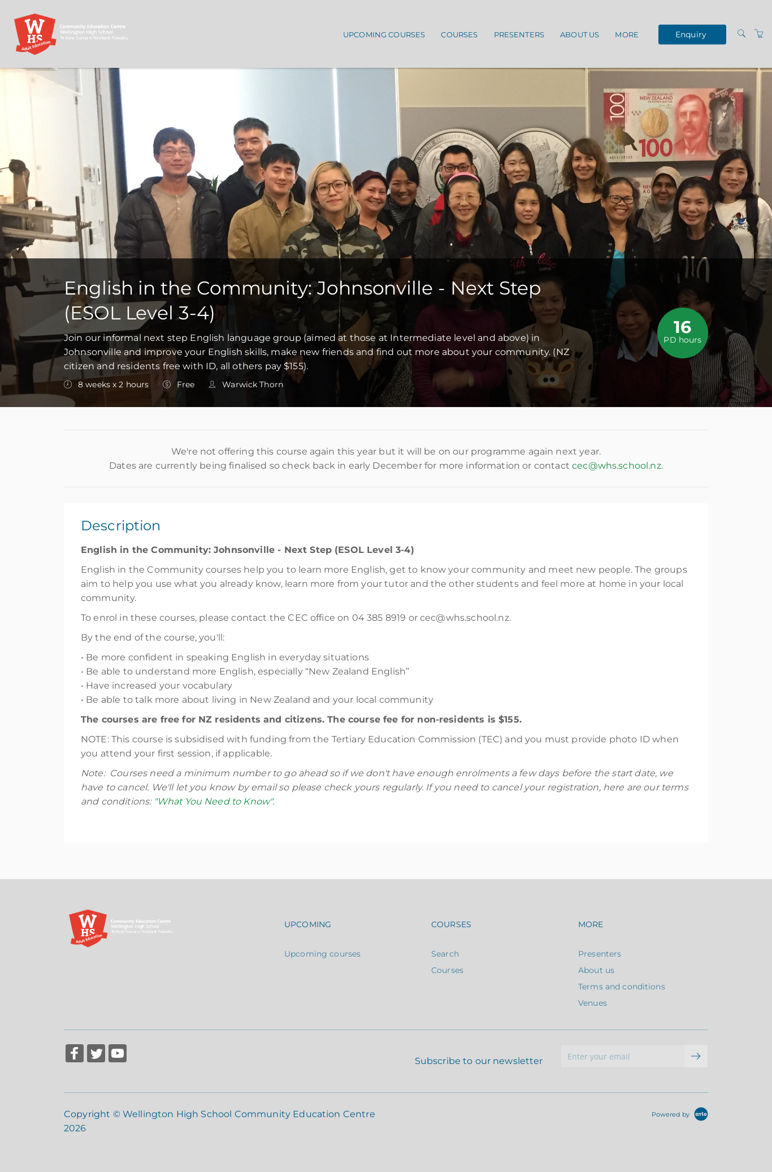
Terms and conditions (621, 986)
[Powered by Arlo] (680, 1114)
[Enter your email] (622, 1056)
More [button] (627, 34)
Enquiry (690, 34)
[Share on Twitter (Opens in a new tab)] (96, 1054)
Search (445, 954)
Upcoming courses (384, 34)
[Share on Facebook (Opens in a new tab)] (75, 1054)
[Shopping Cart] (759, 34)
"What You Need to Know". (214, 801)
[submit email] (696, 1056)
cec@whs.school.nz (616, 465)
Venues (592, 1003)
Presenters (519, 34)
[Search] (741, 34)
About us (579, 34)
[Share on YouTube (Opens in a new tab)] (118, 1054)
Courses (459, 34)
